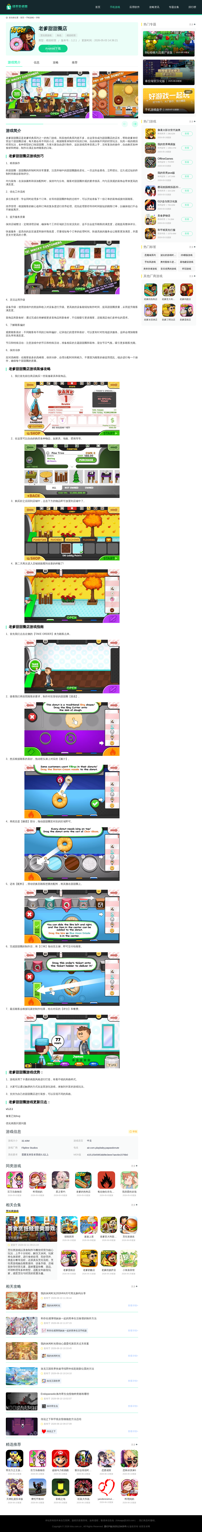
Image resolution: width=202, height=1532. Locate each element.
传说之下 (49, 1431)
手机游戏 (115, 7)
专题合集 (174, 7)
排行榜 (192, 7)
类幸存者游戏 (150, 268)
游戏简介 (14, 62)
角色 (59, 35)
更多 (134, 1165)
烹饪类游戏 (46, 35)
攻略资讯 (154, 7)
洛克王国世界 (51, 1381)
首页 (97, 7)
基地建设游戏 (186, 262)
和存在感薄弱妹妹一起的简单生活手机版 (64, 1331)
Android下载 (53, 48)
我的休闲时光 (51, 1306)
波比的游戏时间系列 (168, 255)
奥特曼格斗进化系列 (168, 262)
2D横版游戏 (186, 255)
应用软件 (135, 7)
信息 (36, 62)
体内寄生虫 (50, 1406)
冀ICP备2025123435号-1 (116, 1526)
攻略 (56, 62)
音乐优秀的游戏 (168, 268)
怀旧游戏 (186, 268)
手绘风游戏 (150, 262)
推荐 (75, 62)
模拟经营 (71, 35)
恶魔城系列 (150, 255)
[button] (135, 124)
